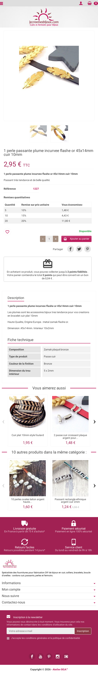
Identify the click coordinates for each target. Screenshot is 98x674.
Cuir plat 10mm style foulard (28, 435)
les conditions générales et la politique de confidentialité (51, 638)
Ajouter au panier (76, 238)
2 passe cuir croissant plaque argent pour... (70, 436)
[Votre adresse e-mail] (40, 631)
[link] (70, 249)
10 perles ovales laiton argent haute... (27, 500)
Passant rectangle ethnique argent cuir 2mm (70, 500)
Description (16, 298)
